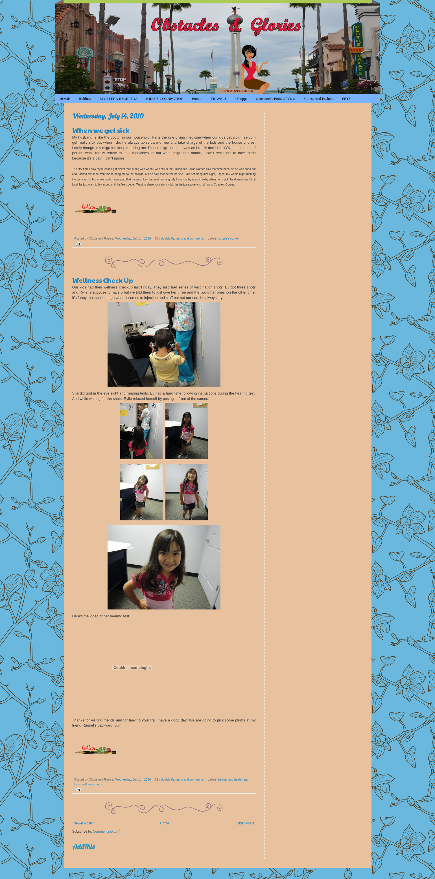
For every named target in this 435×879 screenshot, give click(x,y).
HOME (65, 98)
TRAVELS (219, 98)
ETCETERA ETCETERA (118, 98)
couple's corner (228, 238)
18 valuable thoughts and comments (179, 238)
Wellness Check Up (102, 280)
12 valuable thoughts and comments (179, 779)
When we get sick (100, 130)
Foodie (197, 98)
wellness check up (94, 784)
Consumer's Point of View (275, 98)
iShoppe (241, 98)
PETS (346, 98)
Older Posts (245, 823)
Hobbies (85, 98)
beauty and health (230, 779)
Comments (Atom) (106, 831)
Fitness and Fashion (318, 98)
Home (164, 823)
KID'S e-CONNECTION (165, 98)
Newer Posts (83, 823)
